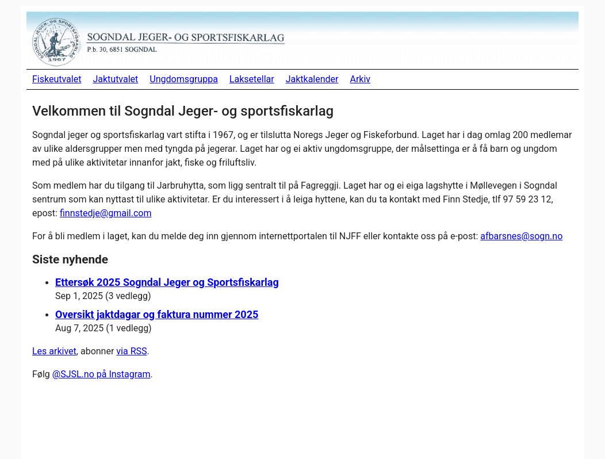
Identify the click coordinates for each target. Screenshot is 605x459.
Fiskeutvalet (56, 79)
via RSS (131, 351)
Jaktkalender (312, 79)
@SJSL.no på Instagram (101, 374)
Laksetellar (251, 79)
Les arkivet (54, 351)
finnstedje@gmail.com (105, 213)
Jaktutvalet (115, 79)
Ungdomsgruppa (184, 79)
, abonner (96, 351)
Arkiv (360, 79)
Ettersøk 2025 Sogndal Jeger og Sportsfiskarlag (167, 282)
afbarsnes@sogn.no (521, 236)
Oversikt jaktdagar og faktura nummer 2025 (156, 314)
